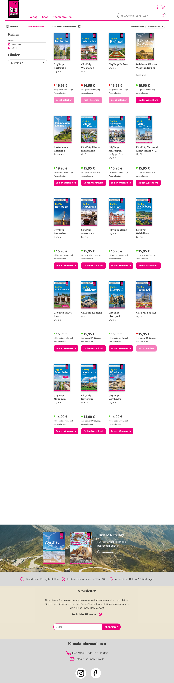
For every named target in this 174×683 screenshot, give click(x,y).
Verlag (33, 17)
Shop (45, 17)
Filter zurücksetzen (36, 26)
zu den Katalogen (106, 552)
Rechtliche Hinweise (87, 614)
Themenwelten (62, 17)
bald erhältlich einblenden (64, 26)
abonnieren (111, 626)
